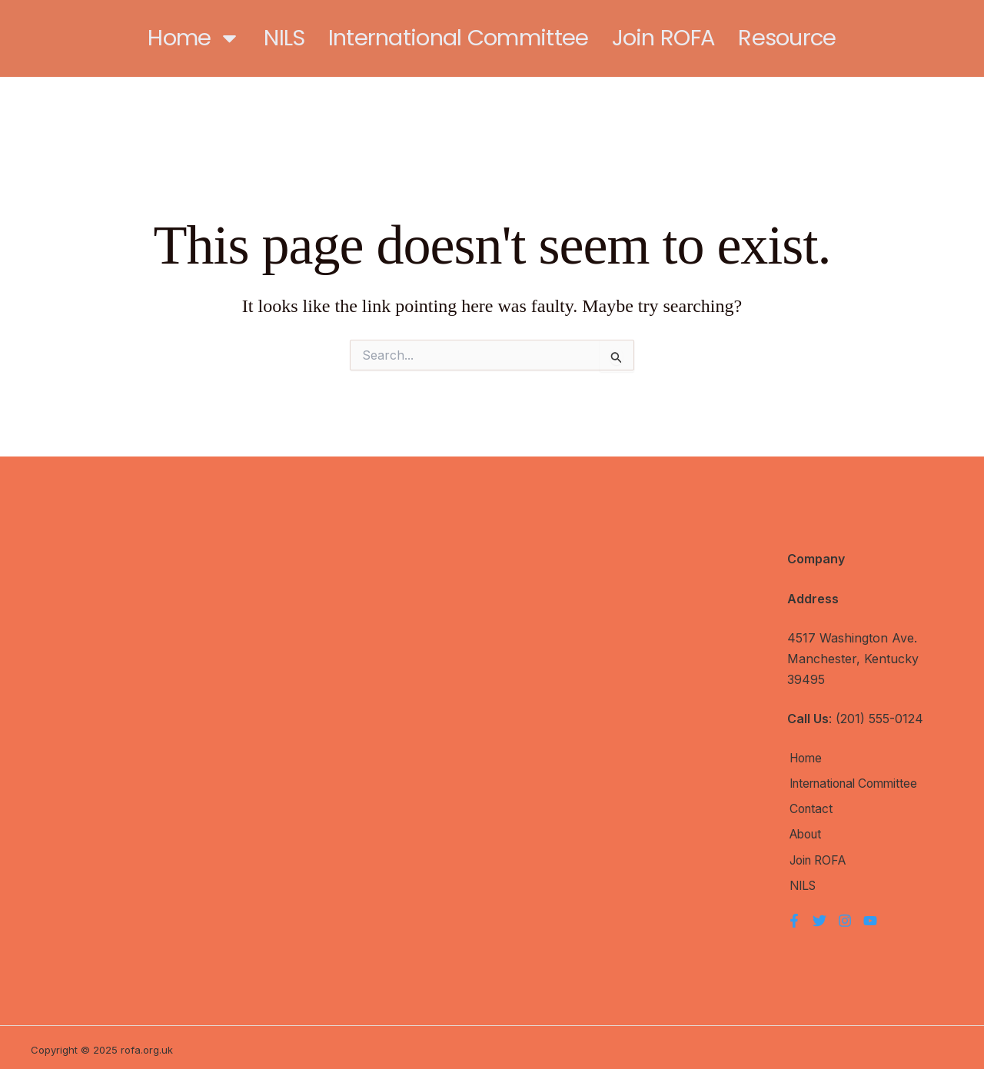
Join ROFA (664, 37)
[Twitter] (819, 915)
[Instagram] (845, 915)
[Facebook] (794, 915)
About (805, 832)
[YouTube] (870, 915)
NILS (284, 37)
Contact (810, 807)
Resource (787, 37)
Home (194, 38)
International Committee (458, 37)
